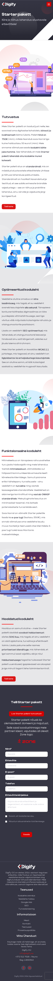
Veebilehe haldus (26, 899)
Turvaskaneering (26, 909)
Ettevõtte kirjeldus (16, 795)
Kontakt (26, 924)
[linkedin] (29, 968)
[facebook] (23, 968)
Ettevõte (10, 760)
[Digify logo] (9, 4)
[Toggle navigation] (49, 4)
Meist (26, 920)
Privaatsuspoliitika (26, 930)
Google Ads (26, 902)
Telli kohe (8, 207)
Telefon (10, 783)
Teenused (26, 927)
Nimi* (8, 749)
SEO (26, 906)
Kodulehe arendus (26, 896)
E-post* (9, 772)
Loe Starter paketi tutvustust (26, 714)
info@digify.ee (26, 953)
